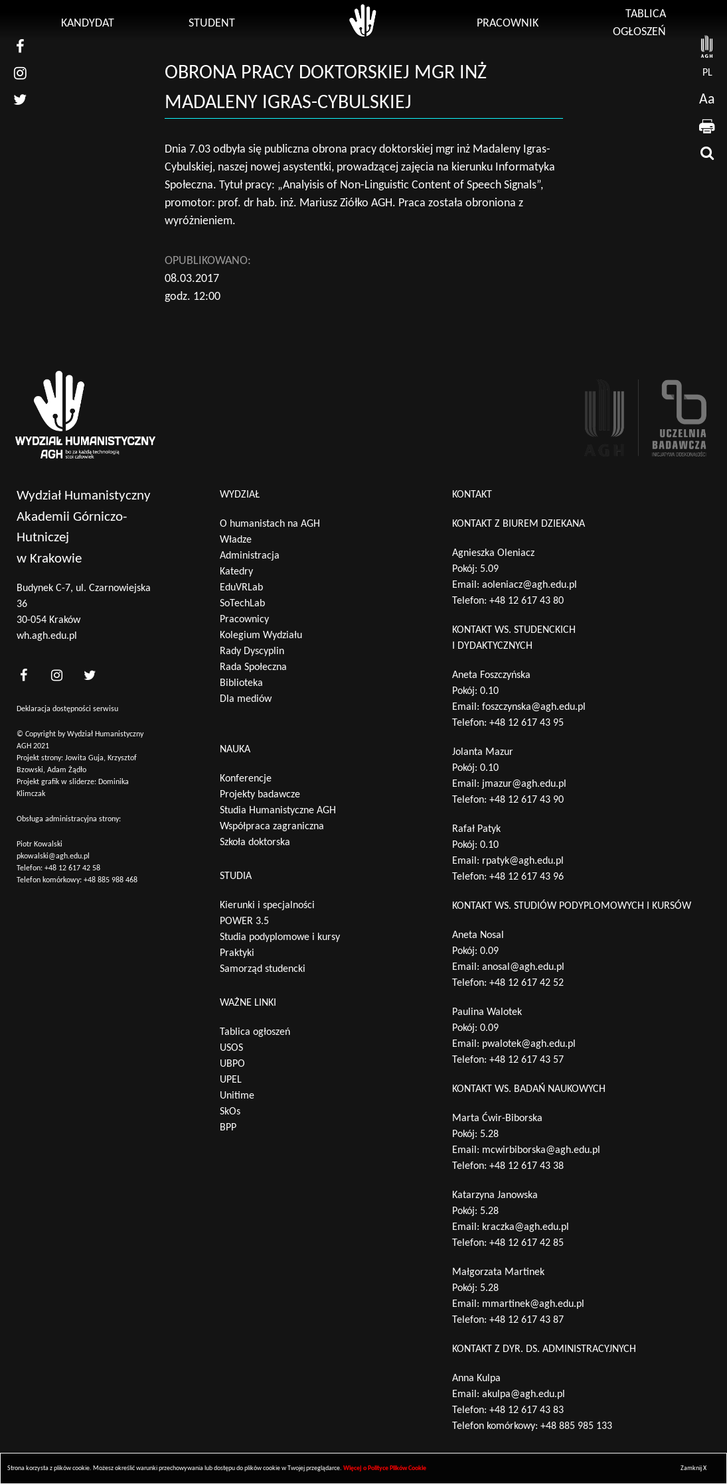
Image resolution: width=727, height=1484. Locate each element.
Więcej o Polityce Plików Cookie (384, 1468)
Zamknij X (693, 1468)
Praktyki (237, 953)
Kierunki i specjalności (267, 905)
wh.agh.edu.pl (47, 636)
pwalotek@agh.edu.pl (529, 1044)
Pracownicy (244, 619)
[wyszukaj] (707, 152)
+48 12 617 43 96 (526, 877)
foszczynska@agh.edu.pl (534, 707)
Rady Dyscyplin (252, 651)
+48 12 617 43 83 (526, 1410)
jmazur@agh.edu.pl (524, 784)
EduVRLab (241, 587)
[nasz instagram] (20, 73)
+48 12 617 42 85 (526, 1243)
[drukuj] (707, 126)
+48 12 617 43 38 (526, 1166)
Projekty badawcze (260, 794)
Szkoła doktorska (255, 842)
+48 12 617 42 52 (526, 983)
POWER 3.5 (244, 921)
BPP (228, 1127)
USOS (231, 1048)
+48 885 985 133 (576, 1426)
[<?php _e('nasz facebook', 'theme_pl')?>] (23, 675)
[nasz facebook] (20, 46)
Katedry (236, 572)
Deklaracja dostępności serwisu (67, 709)
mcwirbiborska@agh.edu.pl (541, 1150)
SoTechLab (242, 603)
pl (707, 73)
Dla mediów (246, 699)
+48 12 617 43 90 (526, 800)
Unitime (237, 1096)
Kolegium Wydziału (261, 635)
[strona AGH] (707, 46)
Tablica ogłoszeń (255, 1032)
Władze (236, 540)
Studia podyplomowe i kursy (280, 937)
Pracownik (507, 23)
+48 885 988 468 (110, 880)
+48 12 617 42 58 (72, 868)
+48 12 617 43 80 (526, 601)
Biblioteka (241, 683)
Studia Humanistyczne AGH (278, 810)
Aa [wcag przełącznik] (707, 99)
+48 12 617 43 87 (526, 1320)
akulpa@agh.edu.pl (523, 1394)
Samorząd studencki (262, 969)
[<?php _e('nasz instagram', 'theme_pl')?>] (56, 675)
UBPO (232, 1064)
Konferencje (246, 779)
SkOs (230, 1112)
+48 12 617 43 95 (526, 723)
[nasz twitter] (20, 99)
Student (212, 23)
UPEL (231, 1080)
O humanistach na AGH (270, 524)
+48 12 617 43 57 (526, 1060)
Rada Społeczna (253, 667)
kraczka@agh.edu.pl (525, 1227)
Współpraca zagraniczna (272, 826)
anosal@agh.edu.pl (523, 967)
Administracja (250, 556)
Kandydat (87, 23)
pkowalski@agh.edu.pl (53, 856)
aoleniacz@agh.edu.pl (529, 585)
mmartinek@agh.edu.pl (533, 1304)
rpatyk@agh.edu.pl (523, 861)
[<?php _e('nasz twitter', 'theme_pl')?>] (89, 675)
